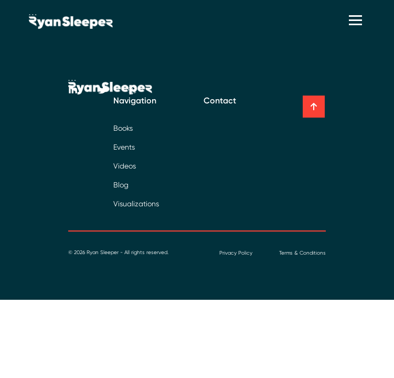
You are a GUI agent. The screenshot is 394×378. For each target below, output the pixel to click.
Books (123, 128)
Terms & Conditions (302, 253)
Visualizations (136, 204)
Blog (121, 185)
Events (124, 147)
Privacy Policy (235, 253)
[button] (314, 107)
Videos (124, 166)
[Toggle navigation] (356, 21)
